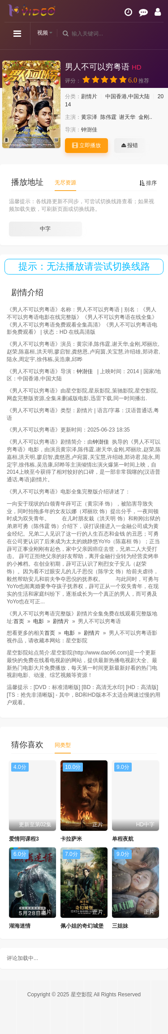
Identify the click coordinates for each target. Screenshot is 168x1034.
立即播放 (86, 145)
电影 (38, 621)
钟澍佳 (89, 130)
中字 (45, 229)
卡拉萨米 (71, 839)
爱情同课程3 (24, 839)
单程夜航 (123, 839)
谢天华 (127, 117)
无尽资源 (65, 182)
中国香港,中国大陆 (127, 96)
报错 (129, 145)
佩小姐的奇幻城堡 (81, 926)
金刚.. (145, 117)
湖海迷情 (19, 926)
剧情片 (89, 96)
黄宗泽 (89, 117)
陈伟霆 (108, 117)
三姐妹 (120, 926)
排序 (148, 183)
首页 (18, 621)
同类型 (63, 745)
